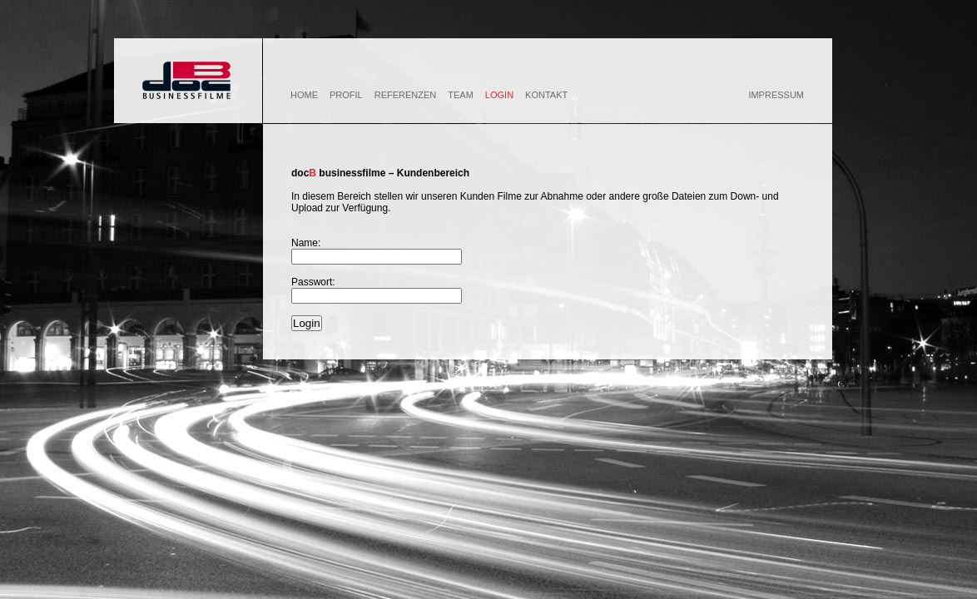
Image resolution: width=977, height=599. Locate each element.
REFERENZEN (405, 95)
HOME (304, 95)
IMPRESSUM (776, 95)
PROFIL (346, 95)
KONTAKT (546, 95)
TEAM (461, 95)
